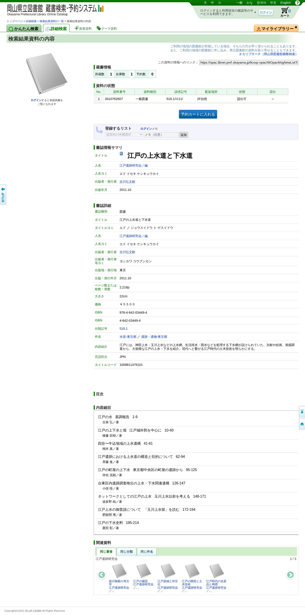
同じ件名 (147, 551)
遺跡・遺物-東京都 (154, 336)
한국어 (261, 2)
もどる (3, 195)
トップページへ (301, 423)
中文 (273, 2)
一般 (239, 2)
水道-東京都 (128, 336)
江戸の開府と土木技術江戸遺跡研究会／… (192, 577)
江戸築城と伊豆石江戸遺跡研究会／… (168, 577)
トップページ (15, 21)
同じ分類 (126, 551)
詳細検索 (31, 21)
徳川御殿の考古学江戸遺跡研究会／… (119, 577)
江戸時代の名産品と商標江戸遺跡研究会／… (216, 577)
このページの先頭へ (301, 411)
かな (250, 2)
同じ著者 (106, 551)
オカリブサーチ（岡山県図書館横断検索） (268, 54)
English (285, 2)
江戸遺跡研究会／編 (134, 165)
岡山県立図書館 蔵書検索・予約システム (53, 9)
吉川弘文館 (127, 181)
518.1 (124, 328)
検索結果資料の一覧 (52, 21)
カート (283, 12)
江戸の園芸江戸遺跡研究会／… (143, 576)
